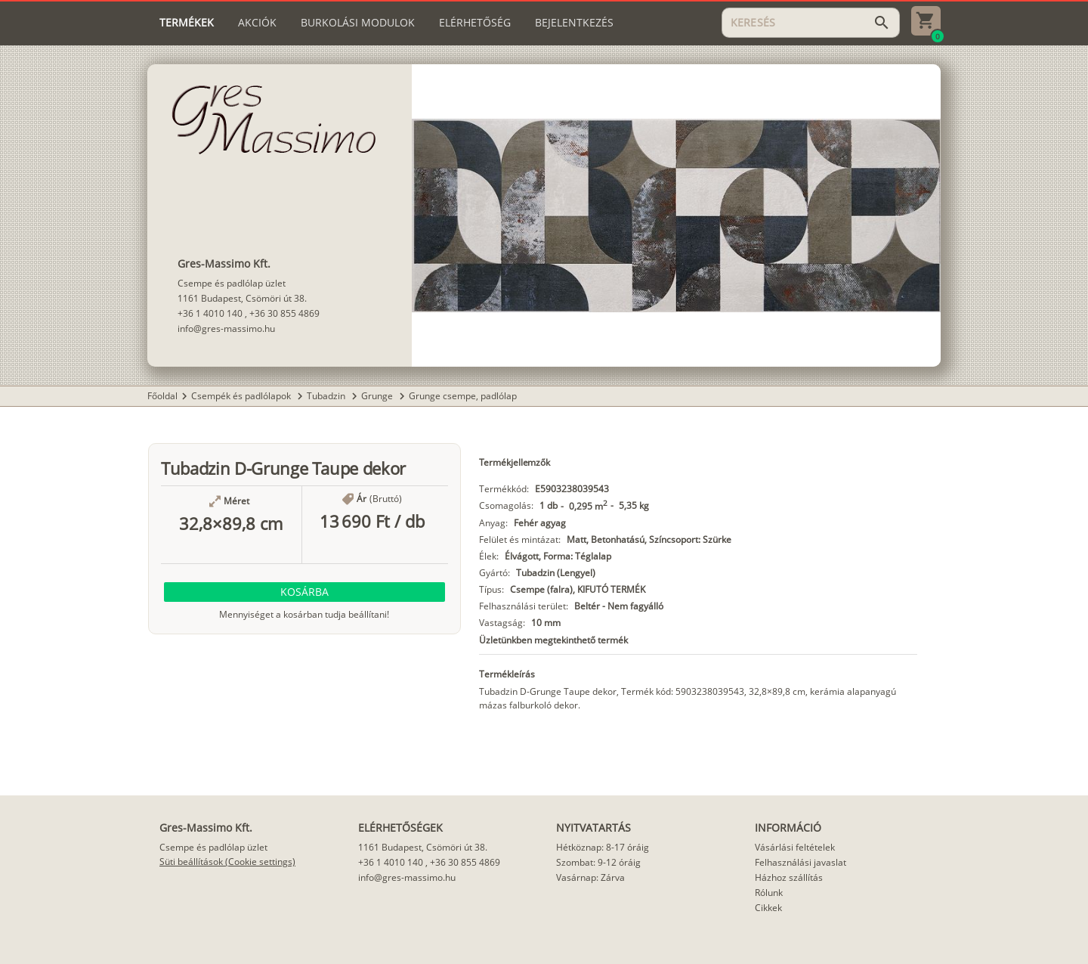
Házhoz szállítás (789, 877)
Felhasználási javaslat (800, 862)
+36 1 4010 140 (210, 313)
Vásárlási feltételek (795, 847)
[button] (304, 592)
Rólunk (769, 892)
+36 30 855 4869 (284, 313)
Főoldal (162, 395)
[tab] (186, 22)
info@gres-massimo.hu (226, 328)
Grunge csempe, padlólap (463, 395)
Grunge (378, 395)
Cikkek (768, 907)
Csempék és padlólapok (242, 395)
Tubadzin (327, 395)
